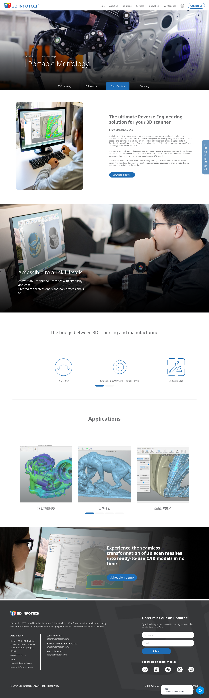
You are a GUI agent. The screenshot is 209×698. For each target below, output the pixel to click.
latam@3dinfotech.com (58, 638)
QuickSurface (118, 86)
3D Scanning (64, 86)
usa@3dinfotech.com (57, 654)
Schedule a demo (122, 577)
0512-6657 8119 (18, 655)
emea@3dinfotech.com (58, 646)
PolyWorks (91, 86)
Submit (156, 651)
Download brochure (122, 174)
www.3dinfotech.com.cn (21, 667)
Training (144, 86)
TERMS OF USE (151, 685)
